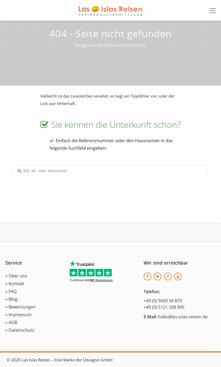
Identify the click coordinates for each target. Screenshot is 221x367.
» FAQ (11, 291)
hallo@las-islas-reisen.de (183, 317)
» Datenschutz (19, 330)
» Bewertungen (20, 307)
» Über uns (16, 276)
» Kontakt (14, 284)
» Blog (11, 299)
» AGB (11, 322)
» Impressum (18, 315)
